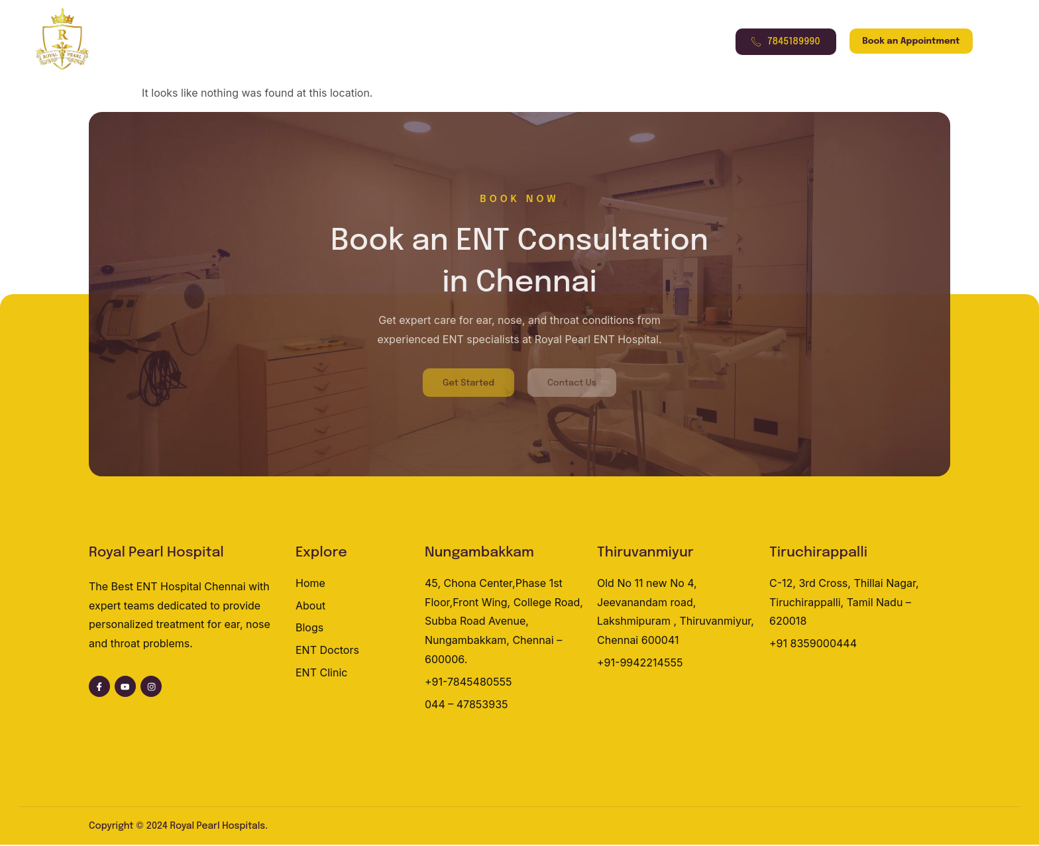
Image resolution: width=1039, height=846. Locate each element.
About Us (360, 42)
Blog (579, 42)
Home (304, 42)
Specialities (438, 42)
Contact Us (521, 42)
